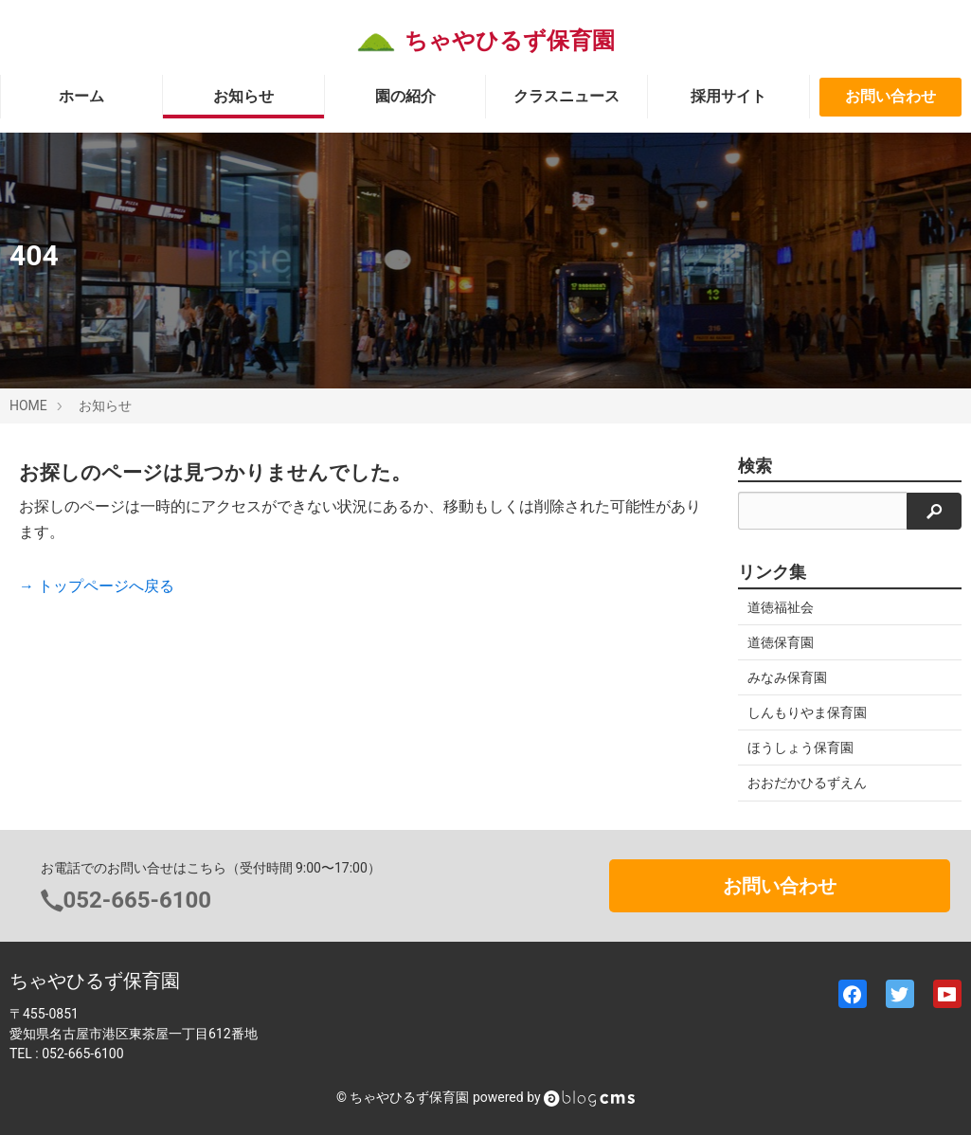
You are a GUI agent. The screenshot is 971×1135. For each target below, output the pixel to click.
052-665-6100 (137, 900)
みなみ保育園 (787, 677)
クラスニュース (566, 96)
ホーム (81, 96)
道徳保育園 (780, 642)
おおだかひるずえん (807, 782)
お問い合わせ (890, 96)
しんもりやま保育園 (807, 712)
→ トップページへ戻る (96, 586)
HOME (28, 405)
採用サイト (728, 96)
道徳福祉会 (780, 607)
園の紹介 (405, 96)
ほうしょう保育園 (800, 747)
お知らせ (243, 96)
